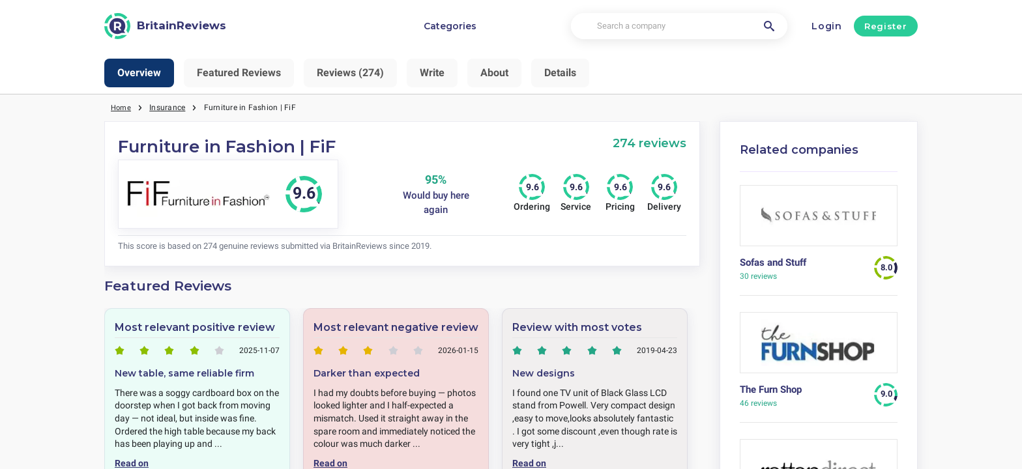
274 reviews (649, 142)
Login (826, 26)
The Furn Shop (771, 389)
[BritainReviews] (165, 26)
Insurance (169, 107)
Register (885, 26)
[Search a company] (679, 26)
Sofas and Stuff (773, 262)
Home (122, 107)
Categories (450, 26)
